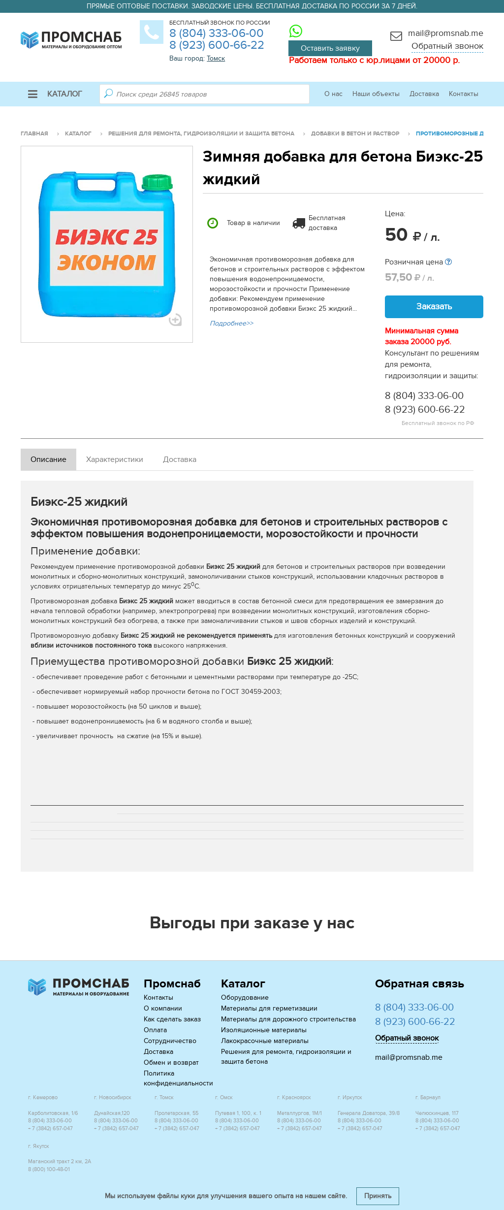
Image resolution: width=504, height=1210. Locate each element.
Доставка (424, 94)
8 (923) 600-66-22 (216, 45)
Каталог (55, 94)
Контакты (463, 94)
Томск (216, 58)
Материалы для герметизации (269, 1008)
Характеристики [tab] (114, 459)
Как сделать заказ (172, 1019)
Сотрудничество (170, 1041)
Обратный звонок (447, 46)
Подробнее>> (231, 323)
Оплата (155, 1030)
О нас (333, 94)
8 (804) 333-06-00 (216, 33)
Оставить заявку (330, 48)
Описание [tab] (48, 459)
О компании (163, 1008)
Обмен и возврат (171, 1062)
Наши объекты (376, 94)
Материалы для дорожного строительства (288, 1019)
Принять (377, 1196)
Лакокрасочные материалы (265, 1041)
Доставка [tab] (179, 459)
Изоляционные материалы (264, 1030)
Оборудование (245, 997)
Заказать (434, 306)
